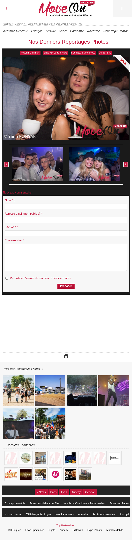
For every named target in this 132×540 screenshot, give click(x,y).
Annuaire (87, 514)
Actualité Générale (17, 31)
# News (38, 492)
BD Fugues (11, 530)
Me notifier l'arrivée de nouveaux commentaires (40, 278)
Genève (93, 492)
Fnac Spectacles (32, 530)
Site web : (11, 227)
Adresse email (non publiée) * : (24, 214)
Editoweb (79, 530)
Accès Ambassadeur (108, 514)
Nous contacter (13, 514)
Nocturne (103, 31)
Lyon (64, 492)
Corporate (85, 31)
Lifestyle (40, 31)
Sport (69, 31)
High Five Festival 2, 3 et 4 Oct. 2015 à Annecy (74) (53, 23)
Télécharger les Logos (40, 514)
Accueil (7, 23)
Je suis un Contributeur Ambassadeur (87, 503)
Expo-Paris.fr (96, 530)
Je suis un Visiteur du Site (45, 503)
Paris (52, 492)
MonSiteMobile (117, 530)
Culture (56, 31)
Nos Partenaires (67, 514)
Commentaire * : (15, 240)
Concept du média (15, 503)
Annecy (77, 492)
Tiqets (51, 530)
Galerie (18, 23)
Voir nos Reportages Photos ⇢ (25, 368)
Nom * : (10, 200)
